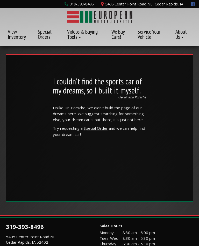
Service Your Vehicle (149, 34)
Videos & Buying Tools (82, 34)
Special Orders (45, 34)
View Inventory (17, 34)
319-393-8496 (25, 226)
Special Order (96, 128)
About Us (181, 34)
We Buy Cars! (118, 34)
